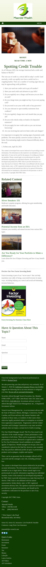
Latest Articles (6, 558)
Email (4, 345)
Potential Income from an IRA (16, 226)
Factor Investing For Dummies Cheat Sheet (16, 320)
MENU (39, 23)
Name (4, 338)
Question (5, 352)
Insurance (5, 548)
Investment (5, 542)
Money (4, 553)
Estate (4, 545)
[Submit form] (4, 367)
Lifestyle (5, 555)
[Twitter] (4, 533)
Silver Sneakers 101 (11, 200)
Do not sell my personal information (21, 392)
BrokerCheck (12, 380)
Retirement (5, 540)
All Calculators (7, 563)
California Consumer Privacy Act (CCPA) (29, 387)
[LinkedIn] (6, 533)
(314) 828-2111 (15, 401)
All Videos (5, 561)
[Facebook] (2, 533)
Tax (3, 550)
